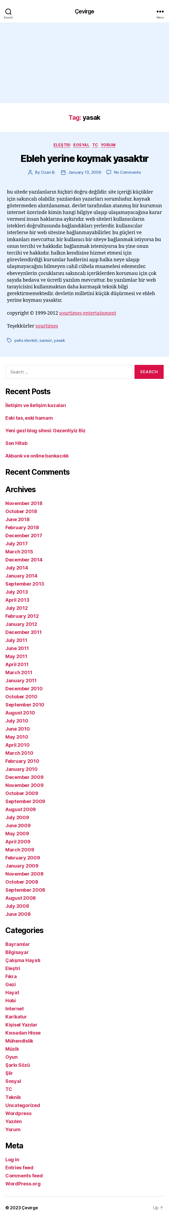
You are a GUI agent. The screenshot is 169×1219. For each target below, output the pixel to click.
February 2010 (22, 761)
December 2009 (24, 777)
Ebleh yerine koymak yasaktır (84, 158)
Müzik (12, 1049)
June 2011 (17, 648)
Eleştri (62, 145)
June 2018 (17, 519)
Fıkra (11, 976)
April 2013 (17, 600)
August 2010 (20, 713)
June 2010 (17, 729)
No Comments (127, 172)
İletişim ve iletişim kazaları (35, 405)
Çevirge (84, 11)
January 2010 (21, 769)
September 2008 (25, 890)
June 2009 (18, 825)
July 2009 (17, 817)
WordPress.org (23, 1184)
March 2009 (19, 849)
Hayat (12, 992)
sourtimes (46, 326)
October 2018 (21, 511)
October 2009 (21, 793)
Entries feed (19, 1167)
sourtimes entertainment (87, 313)
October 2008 (21, 882)
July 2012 (16, 608)
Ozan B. (48, 172)
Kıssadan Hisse (23, 1033)
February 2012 (22, 616)
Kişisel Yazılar (21, 1025)
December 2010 (24, 688)
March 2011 (18, 672)
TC (95, 145)
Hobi (10, 1000)
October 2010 (21, 696)
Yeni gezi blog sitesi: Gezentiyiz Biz (45, 430)
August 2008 (20, 898)
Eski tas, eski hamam (29, 418)
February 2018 (22, 527)
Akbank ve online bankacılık (37, 456)
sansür (45, 340)
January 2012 (21, 624)
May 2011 (16, 656)
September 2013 (24, 584)
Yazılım (13, 1121)
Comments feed (24, 1175)
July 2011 (16, 640)
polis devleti (25, 340)
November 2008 (24, 874)
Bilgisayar (17, 952)
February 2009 (22, 858)
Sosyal (81, 145)
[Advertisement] (84, 62)
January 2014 (21, 576)
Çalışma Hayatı (22, 960)
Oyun (11, 1057)
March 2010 (19, 753)
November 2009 (24, 785)
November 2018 (24, 503)
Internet (14, 1008)
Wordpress (18, 1113)
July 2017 (16, 543)
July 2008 (17, 906)
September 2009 (25, 801)
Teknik (13, 1097)
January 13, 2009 (84, 172)
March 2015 (19, 551)
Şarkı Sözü (17, 1065)
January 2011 (21, 680)
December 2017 (23, 535)
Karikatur (16, 1017)
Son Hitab (16, 443)
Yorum (108, 145)
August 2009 (20, 809)
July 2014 (16, 568)
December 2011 (23, 632)
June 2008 (18, 914)
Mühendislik (19, 1041)
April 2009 (17, 841)
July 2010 (16, 721)
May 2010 (16, 737)
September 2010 (24, 705)
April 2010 (17, 745)
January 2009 (22, 866)
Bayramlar (17, 944)
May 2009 (17, 833)
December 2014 (24, 560)
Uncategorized (22, 1105)
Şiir (9, 1073)
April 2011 (16, 664)
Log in (12, 1159)
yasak (59, 340)
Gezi (10, 984)
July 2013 (16, 592)
